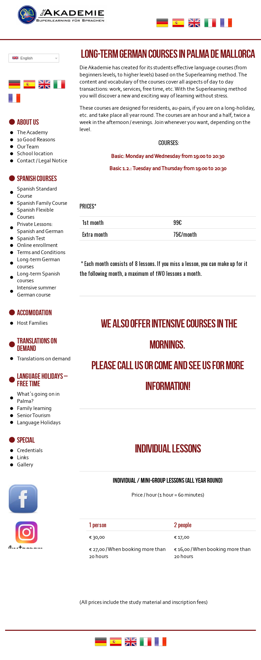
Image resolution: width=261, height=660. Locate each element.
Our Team (28, 146)
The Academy (32, 132)
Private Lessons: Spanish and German (40, 227)
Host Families (32, 323)
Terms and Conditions (41, 252)
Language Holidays (38, 422)
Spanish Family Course (42, 203)
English (22, 58)
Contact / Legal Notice (42, 160)
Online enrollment (37, 245)
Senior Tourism (33, 415)
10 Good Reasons (36, 139)
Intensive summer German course (36, 291)
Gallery (25, 464)
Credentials (29, 450)
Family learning (34, 408)
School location (35, 153)
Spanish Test (31, 238)
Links (23, 457)
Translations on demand (44, 358)
